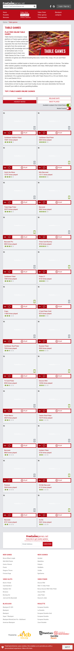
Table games (24, 15)
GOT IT (67, 647)
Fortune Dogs (7, 573)
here (30, 648)
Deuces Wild (43, 381)
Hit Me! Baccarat (44, 485)
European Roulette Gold (45, 613)
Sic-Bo (41, 520)
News (5, 12)
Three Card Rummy (45, 242)
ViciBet (40, 570)
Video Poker (42, 12)
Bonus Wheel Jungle (9, 558)
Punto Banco (8, 416)
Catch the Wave (9, 172)
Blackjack (58, 12)
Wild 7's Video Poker (44, 586)
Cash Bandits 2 (7, 586)
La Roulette (41, 610)
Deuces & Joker (42, 598)
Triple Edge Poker (10, 207)
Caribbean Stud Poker (46, 137)
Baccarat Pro (8, 242)
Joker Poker (41, 595)
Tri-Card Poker (9, 381)
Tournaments (42, 17)
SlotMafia (40, 567)
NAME (19, 98)
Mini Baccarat (43, 172)
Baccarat (42, 207)
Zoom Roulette (42, 622)
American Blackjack (9, 622)
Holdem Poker (44, 450)
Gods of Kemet (7, 564)
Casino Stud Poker (45, 416)
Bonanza (5, 592)
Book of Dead (7, 583)
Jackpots (58, 15)
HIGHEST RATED (19, 102)
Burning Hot (6, 595)
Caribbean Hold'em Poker (13, 137)
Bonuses (6, 17)
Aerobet (40, 558)
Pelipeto (40, 564)
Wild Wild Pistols (8, 561)
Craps (6, 311)
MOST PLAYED (54, 102)
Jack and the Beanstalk (10, 598)
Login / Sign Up (64, 6)
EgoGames (41, 573)
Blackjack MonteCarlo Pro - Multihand (14, 619)
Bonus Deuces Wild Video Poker (47, 589)
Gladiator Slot (7, 589)
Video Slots (24, 12)
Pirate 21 (42, 277)
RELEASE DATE (54, 98)
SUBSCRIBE (47, 544)
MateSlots (41, 561)
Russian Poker (44, 346)
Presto (5, 567)
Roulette (6, 15)
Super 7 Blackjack (8, 616)
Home (5, 22)
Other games (42, 15)
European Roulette (43, 607)
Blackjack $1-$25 (8, 607)
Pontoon (7, 485)
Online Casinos (25, 17)
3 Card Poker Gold (45, 311)
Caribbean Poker (10, 277)
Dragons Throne (7, 570)
